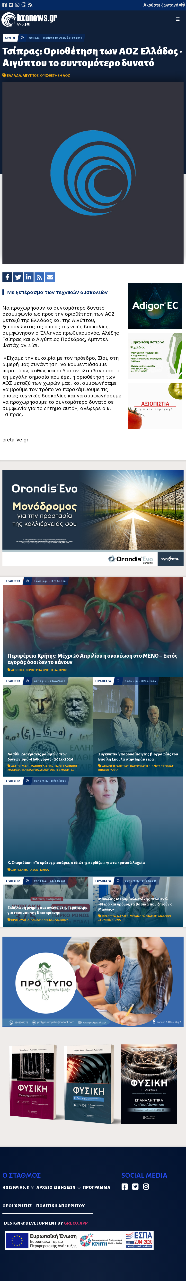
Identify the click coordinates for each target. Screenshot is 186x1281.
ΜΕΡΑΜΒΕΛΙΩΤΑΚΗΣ (143, 916)
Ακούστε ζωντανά (164, 5)
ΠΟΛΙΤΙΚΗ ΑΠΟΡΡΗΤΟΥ (60, 1206)
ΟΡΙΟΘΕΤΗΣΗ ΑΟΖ (55, 76)
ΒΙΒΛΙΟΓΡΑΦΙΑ (108, 769)
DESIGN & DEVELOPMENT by (46, 1223)
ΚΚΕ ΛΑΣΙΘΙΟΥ (58, 920)
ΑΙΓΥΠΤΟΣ (31, 76)
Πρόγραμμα (96, 1187)
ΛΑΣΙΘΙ (16, 766)
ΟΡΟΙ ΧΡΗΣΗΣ (17, 1206)
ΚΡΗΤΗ (10, 37)
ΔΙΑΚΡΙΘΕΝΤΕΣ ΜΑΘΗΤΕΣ (57, 769)
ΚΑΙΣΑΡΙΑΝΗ (39, 920)
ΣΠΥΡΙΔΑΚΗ (19, 869)
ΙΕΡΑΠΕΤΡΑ (12, 581)
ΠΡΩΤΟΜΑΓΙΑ (20, 920)
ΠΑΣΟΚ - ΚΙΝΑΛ (38, 869)
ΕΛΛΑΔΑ (14, 76)
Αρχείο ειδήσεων (56, 1187)
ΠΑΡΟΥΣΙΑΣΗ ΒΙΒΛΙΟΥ (145, 766)
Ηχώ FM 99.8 (15, 1187)
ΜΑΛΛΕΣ (123, 916)
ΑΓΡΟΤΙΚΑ (18, 670)
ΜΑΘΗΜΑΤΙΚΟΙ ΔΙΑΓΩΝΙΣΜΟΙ (42, 766)
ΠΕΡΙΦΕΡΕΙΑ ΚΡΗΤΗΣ (40, 670)
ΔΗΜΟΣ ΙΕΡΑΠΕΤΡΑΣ (115, 766)
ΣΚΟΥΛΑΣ (167, 766)
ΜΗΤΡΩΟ (61, 670)
